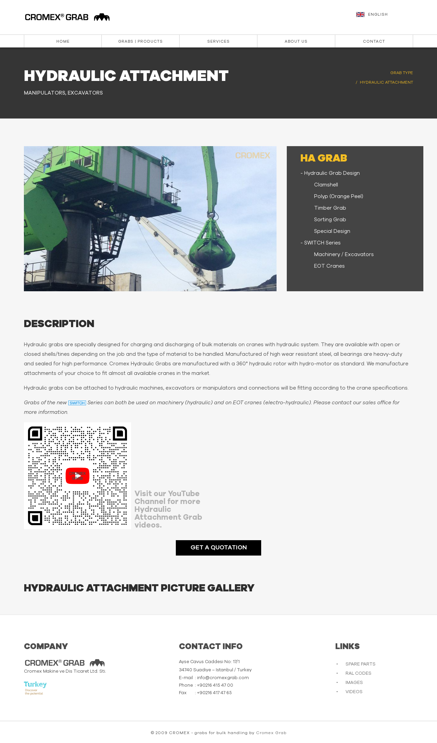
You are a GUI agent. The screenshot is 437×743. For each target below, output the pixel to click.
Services (218, 41)
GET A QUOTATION (219, 548)
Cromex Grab (271, 733)
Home (63, 41)
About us (296, 41)
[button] (385, 18)
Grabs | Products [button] (140, 41)
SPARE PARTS (361, 664)
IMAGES (354, 683)
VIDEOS (354, 692)
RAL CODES (358, 673)
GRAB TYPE (401, 73)
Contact (374, 41)
